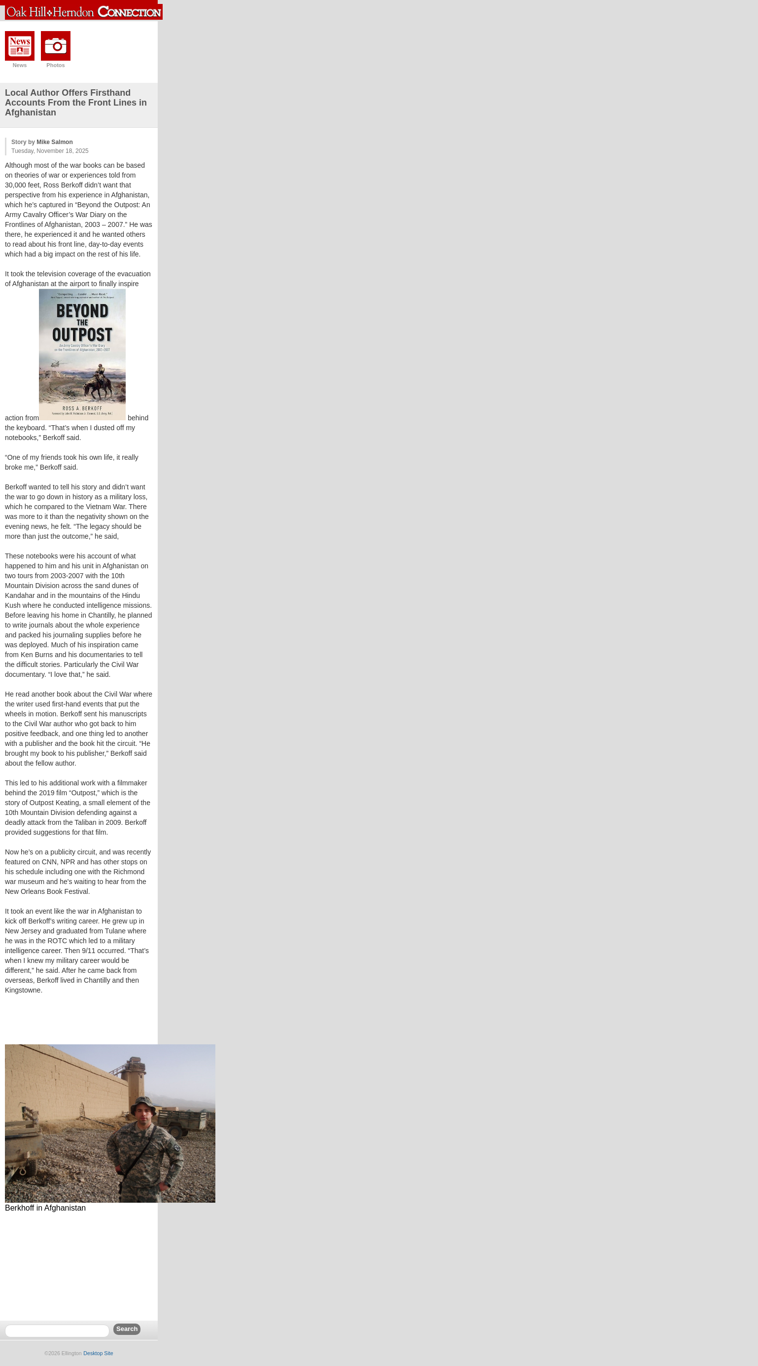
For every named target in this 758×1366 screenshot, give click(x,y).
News (20, 65)
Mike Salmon (54, 142)
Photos (55, 65)
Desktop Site (98, 1353)
